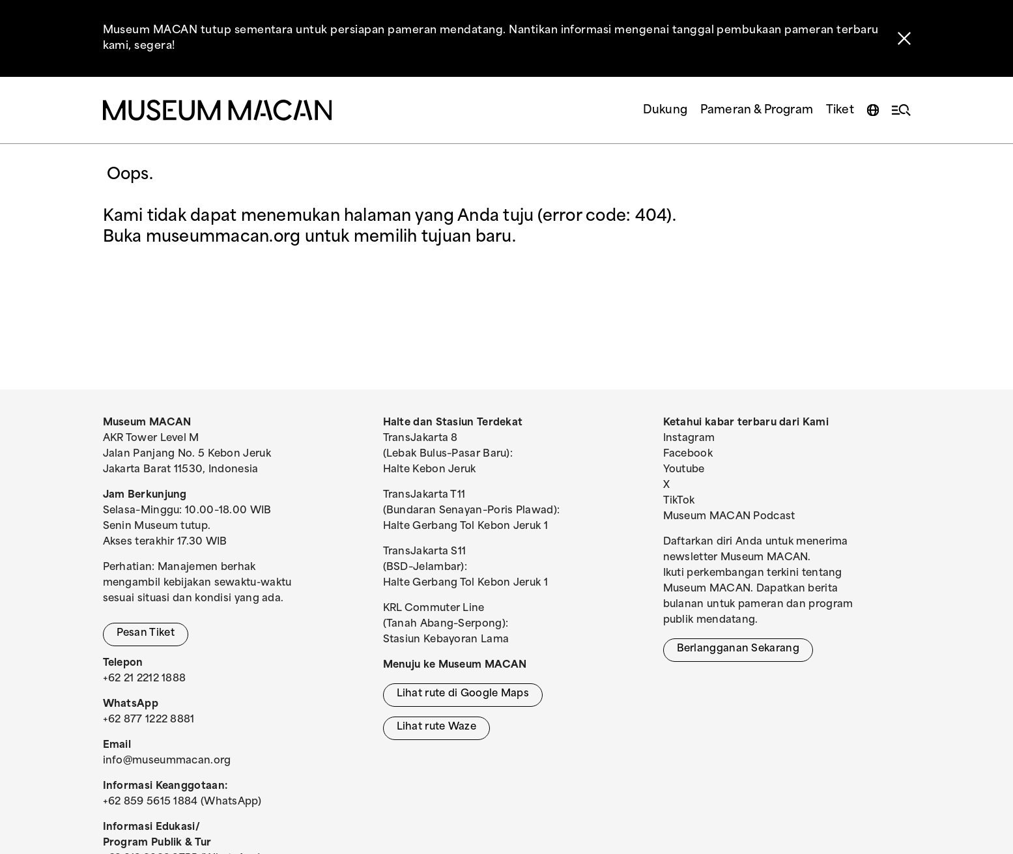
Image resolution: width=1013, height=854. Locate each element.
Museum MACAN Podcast (729, 517)
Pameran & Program (756, 110)
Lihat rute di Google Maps (463, 694)
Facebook (688, 454)
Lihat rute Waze (437, 727)
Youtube (684, 470)
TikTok (679, 501)
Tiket (840, 110)
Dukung (665, 110)
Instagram (689, 439)
